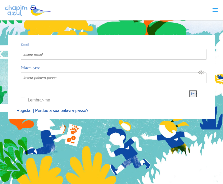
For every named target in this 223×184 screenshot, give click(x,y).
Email (25, 44)
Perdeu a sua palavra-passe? (62, 110)
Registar (24, 110)
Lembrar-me (39, 100)
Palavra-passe (30, 68)
